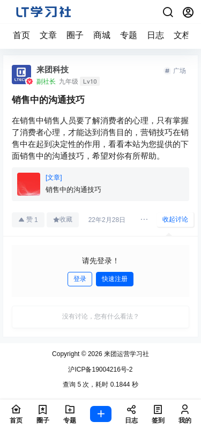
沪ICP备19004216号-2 (100, 369)
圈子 (75, 35)
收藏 (62, 219)
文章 (48, 35)
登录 (79, 279)
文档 (182, 35)
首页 (21, 35)
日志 (155, 35)
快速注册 (115, 279)
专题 (128, 35)
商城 (101, 35)
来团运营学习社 (125, 354)
